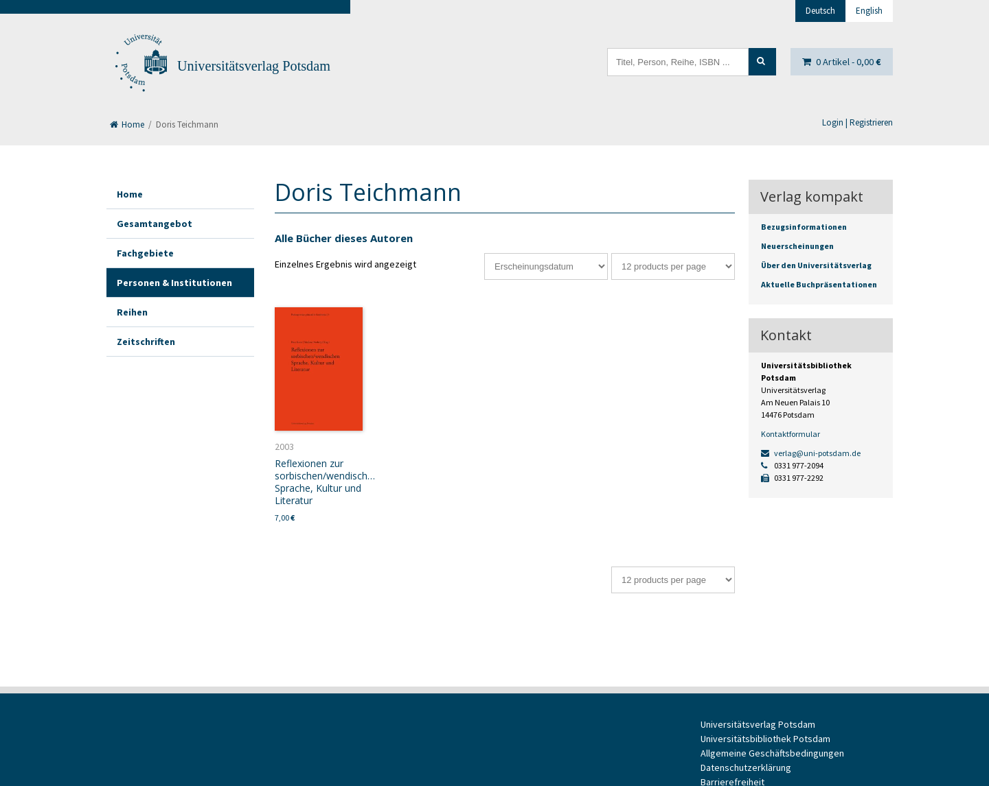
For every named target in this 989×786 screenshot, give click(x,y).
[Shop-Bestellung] (546, 266)
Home (127, 124)
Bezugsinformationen (804, 227)
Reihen (132, 312)
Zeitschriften (146, 341)
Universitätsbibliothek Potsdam (765, 739)
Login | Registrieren (857, 122)
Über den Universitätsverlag (816, 265)
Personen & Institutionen (174, 282)
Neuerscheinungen (797, 246)
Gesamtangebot (154, 223)
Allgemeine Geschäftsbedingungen (772, 753)
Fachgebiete (145, 253)
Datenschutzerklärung (746, 767)
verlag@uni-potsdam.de (811, 453)
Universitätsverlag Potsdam (253, 65)
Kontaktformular (790, 434)
